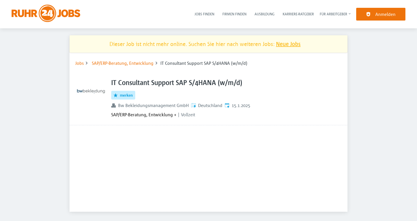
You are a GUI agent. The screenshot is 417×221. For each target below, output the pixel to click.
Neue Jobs (288, 43)
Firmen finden (234, 14)
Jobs (79, 63)
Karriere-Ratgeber (298, 14)
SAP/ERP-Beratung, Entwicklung (122, 63)
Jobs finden (204, 14)
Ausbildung (265, 14)
